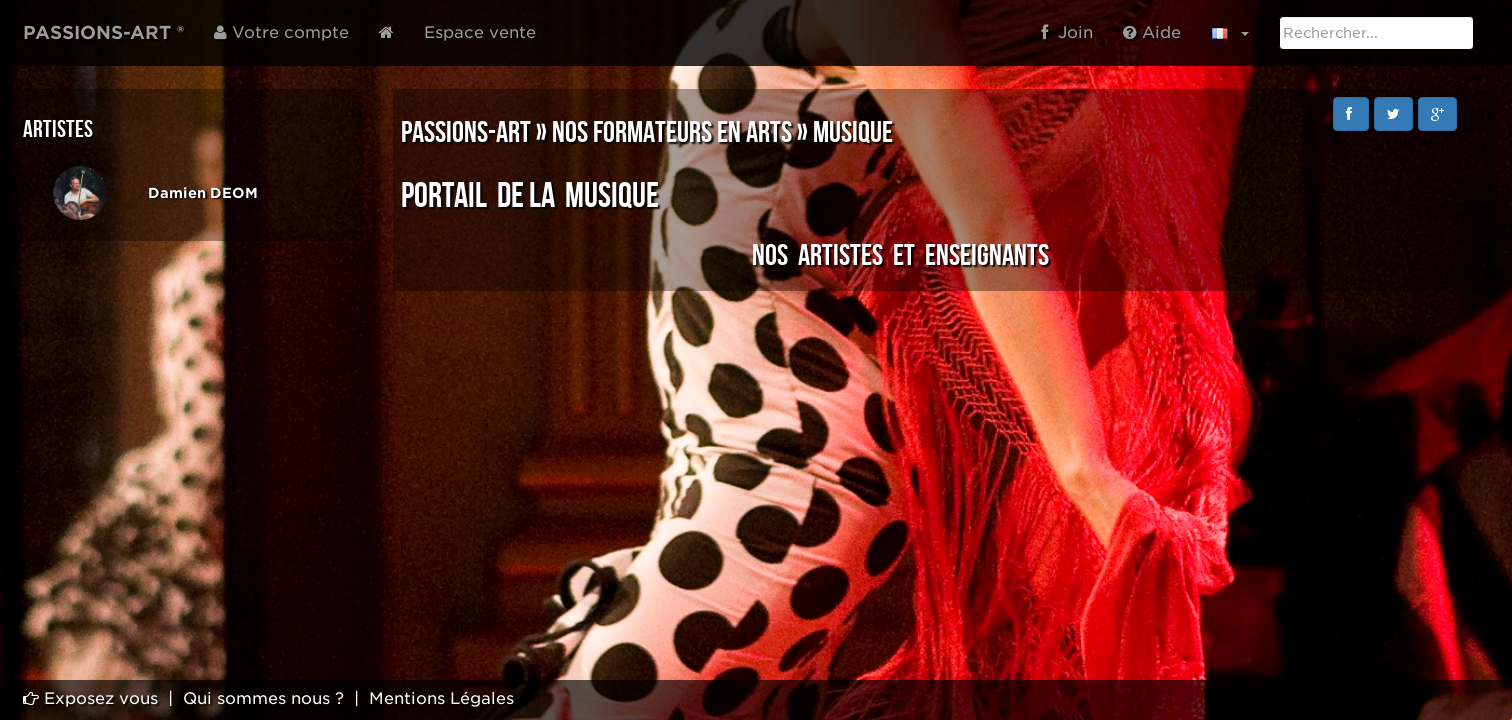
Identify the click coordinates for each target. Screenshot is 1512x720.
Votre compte (281, 32)
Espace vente (480, 32)
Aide (1152, 32)
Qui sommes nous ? (263, 698)
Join (1067, 32)
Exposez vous (90, 698)
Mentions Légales (441, 698)
